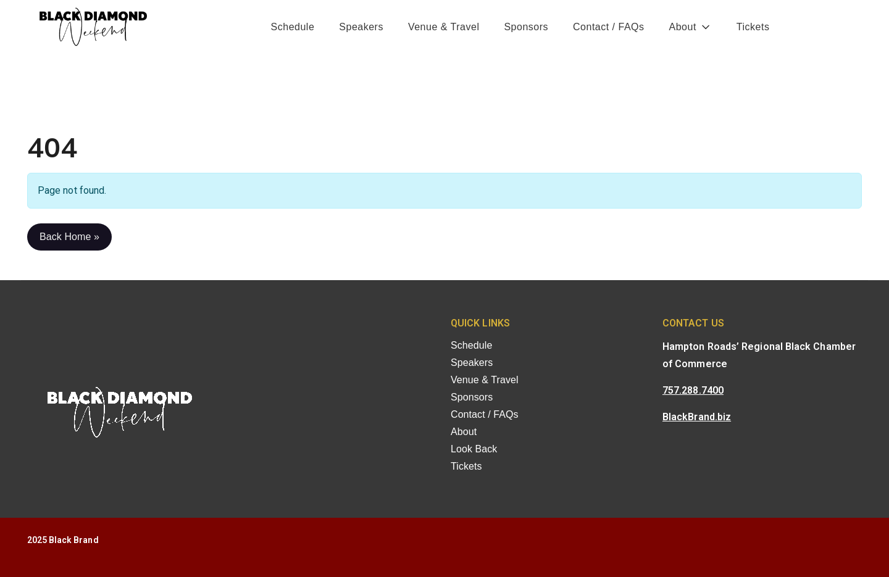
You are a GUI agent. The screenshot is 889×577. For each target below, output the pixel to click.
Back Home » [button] (69, 236)
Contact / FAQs (608, 27)
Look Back (474, 449)
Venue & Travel (444, 27)
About (682, 27)
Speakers (361, 27)
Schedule (293, 27)
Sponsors (526, 27)
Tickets (753, 27)
